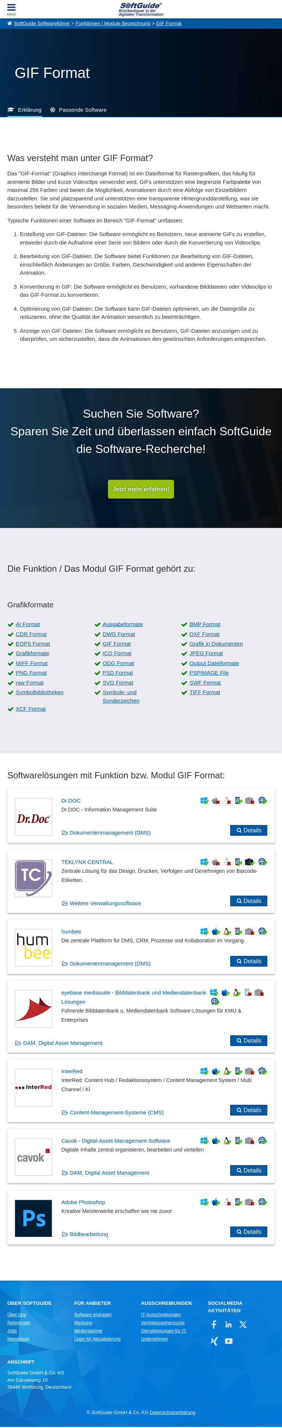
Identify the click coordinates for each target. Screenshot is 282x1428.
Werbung (83, 1324)
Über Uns (16, 1315)
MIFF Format (32, 664)
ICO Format (117, 654)
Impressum (18, 1340)
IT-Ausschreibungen (161, 1315)
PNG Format (31, 674)
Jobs (12, 1332)
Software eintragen (93, 1315)
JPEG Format (206, 654)
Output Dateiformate (214, 664)
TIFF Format (204, 693)
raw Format (30, 684)
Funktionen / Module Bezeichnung (113, 23)
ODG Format (118, 664)
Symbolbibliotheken (40, 693)
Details (252, 831)
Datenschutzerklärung (172, 1413)
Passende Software (82, 110)
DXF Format (204, 635)
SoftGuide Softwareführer (42, 23)
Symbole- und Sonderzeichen (121, 697)
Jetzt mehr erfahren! (141, 489)
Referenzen (18, 1324)
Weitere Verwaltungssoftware (105, 904)
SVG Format (118, 684)
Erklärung (29, 110)
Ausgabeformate (123, 625)
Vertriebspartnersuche (163, 1324)
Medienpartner (88, 1332)
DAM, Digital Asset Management (62, 1044)
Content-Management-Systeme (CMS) (117, 1113)
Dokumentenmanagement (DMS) (110, 834)
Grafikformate (32, 654)
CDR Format (31, 635)
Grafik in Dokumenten (216, 645)
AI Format (28, 625)
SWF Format (205, 684)
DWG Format (119, 635)
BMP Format (204, 625)
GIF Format (168, 23)
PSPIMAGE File (209, 674)
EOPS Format (33, 645)
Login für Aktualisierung (97, 1340)
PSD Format (118, 674)
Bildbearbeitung (89, 1235)
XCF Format (31, 710)
